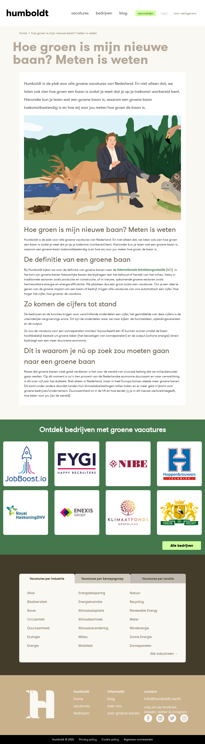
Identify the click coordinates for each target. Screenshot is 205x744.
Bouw (31, 610)
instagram (179, 712)
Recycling (137, 602)
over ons (114, 705)
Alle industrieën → (164, 653)
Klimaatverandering (93, 628)
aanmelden (145, 13)
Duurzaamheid (38, 628)
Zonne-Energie (141, 637)
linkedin (150, 712)
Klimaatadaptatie (91, 610)
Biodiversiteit (37, 602)
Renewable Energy (144, 610)
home (78, 698)
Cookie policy (110, 739)
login (165, 13)
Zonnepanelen (140, 645)
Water (134, 619)
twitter (163, 712)
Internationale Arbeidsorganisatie (141, 270)
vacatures (80, 13)
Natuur (135, 593)
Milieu (83, 637)
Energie (33, 645)
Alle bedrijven (181, 545)
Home (23, 33)
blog (123, 13)
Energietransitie (90, 602)
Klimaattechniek (90, 619)
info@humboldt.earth (162, 698)
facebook (169, 707)
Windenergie (139, 628)
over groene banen (123, 713)
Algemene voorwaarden (138, 739)
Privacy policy (88, 739)
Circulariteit (36, 619)
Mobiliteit (85, 645)
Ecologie (33, 637)
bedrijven (104, 13)
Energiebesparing (91, 593)
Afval (31, 593)
